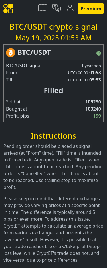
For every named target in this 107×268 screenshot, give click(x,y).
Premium (90, 8)
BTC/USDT (34, 52)
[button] (43, 8)
